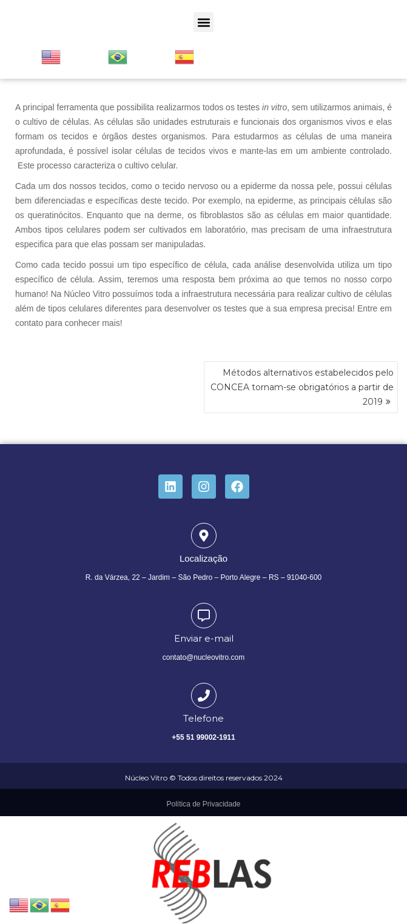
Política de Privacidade (203, 804)
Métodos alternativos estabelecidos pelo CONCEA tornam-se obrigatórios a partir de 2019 (302, 387)
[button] (203, 22)
